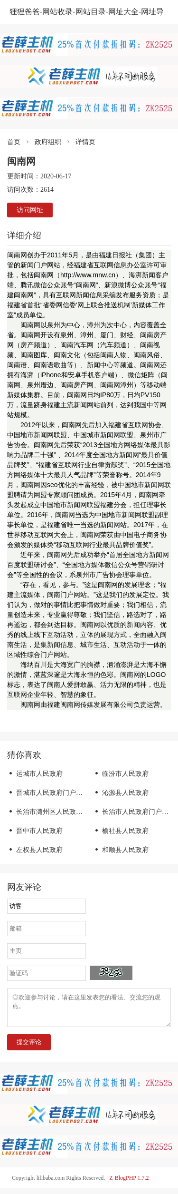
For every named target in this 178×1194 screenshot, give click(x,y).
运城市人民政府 (35, 773)
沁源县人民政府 (121, 792)
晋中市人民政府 (35, 830)
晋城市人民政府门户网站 (48, 792)
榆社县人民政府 (121, 830)
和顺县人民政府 (121, 849)
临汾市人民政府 (121, 773)
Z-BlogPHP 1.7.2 (129, 1183)
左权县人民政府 (35, 849)
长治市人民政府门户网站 (134, 811)
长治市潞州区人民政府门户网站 (58, 811)
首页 (13, 142)
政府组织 (48, 142)
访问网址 (30, 210)
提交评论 (29, 1047)
